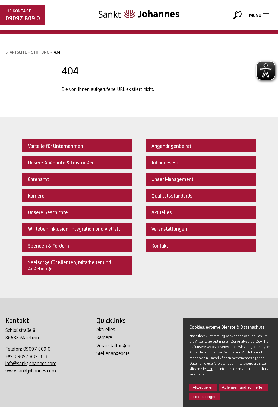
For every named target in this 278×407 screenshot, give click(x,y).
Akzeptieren (203, 387)
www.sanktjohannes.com (30, 371)
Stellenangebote (113, 353)
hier (209, 369)
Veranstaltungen (113, 345)
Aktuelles (105, 329)
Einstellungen (205, 397)
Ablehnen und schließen (243, 387)
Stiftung (40, 52)
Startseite (16, 52)
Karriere (104, 337)
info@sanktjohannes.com (30, 363)
